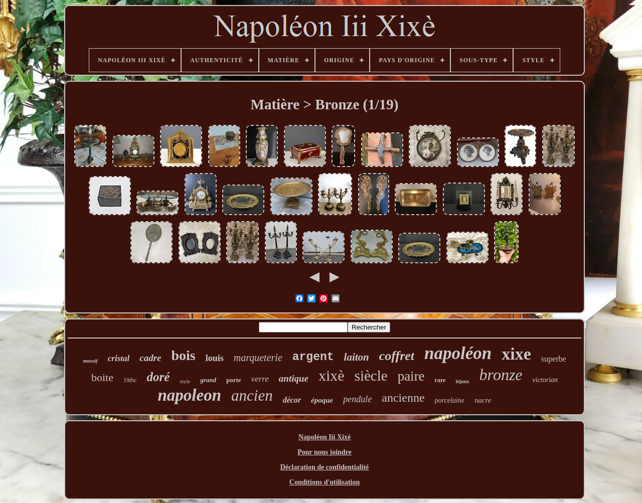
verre (260, 379)
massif (90, 361)
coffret (396, 356)
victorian (545, 380)
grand (208, 380)
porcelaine (449, 400)
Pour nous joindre (324, 452)
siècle (371, 376)
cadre (150, 358)
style (185, 381)
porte (233, 380)
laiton (356, 357)
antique (293, 378)
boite (102, 377)
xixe (516, 354)
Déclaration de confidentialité (324, 467)
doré (158, 377)
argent (313, 357)
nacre (483, 400)
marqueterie (258, 357)
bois (183, 355)
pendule (357, 399)
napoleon (189, 395)
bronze (501, 375)
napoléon (458, 353)
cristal (118, 358)
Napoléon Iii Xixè (324, 437)
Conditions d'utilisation (324, 482)
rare (440, 380)
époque (322, 400)
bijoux (462, 381)
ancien (252, 395)
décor (292, 400)
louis (215, 358)
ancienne (403, 397)
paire (411, 376)
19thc (130, 380)
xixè (331, 375)
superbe (553, 359)
